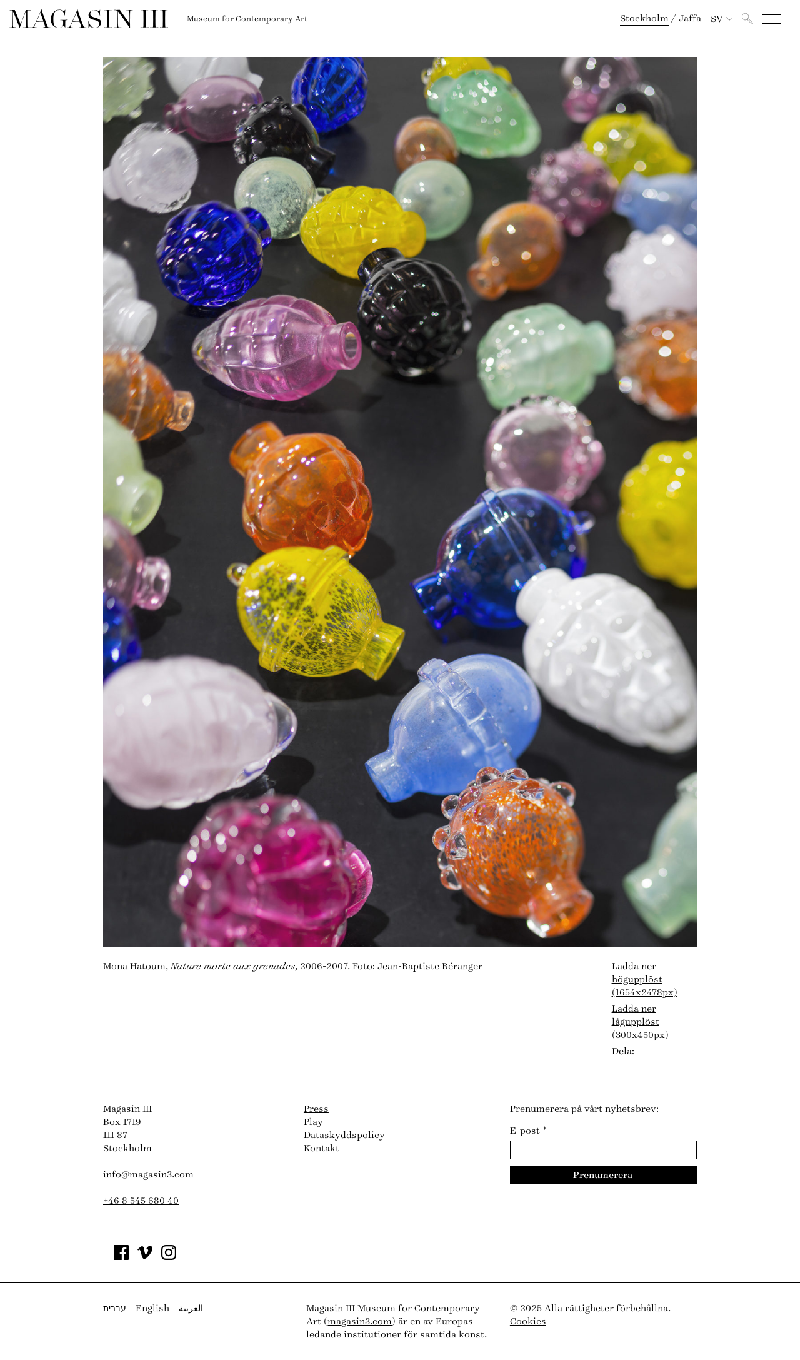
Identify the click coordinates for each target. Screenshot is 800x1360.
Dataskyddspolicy (344, 1135)
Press (316, 1109)
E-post (528, 1131)
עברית (114, 1308)
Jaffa (690, 18)
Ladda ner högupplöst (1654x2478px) (645, 979)
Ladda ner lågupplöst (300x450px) (640, 1022)
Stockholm (644, 18)
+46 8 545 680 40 (141, 1201)
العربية (191, 1308)
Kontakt (321, 1148)
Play (313, 1122)
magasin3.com (360, 1321)
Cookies (528, 1321)
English (152, 1308)
